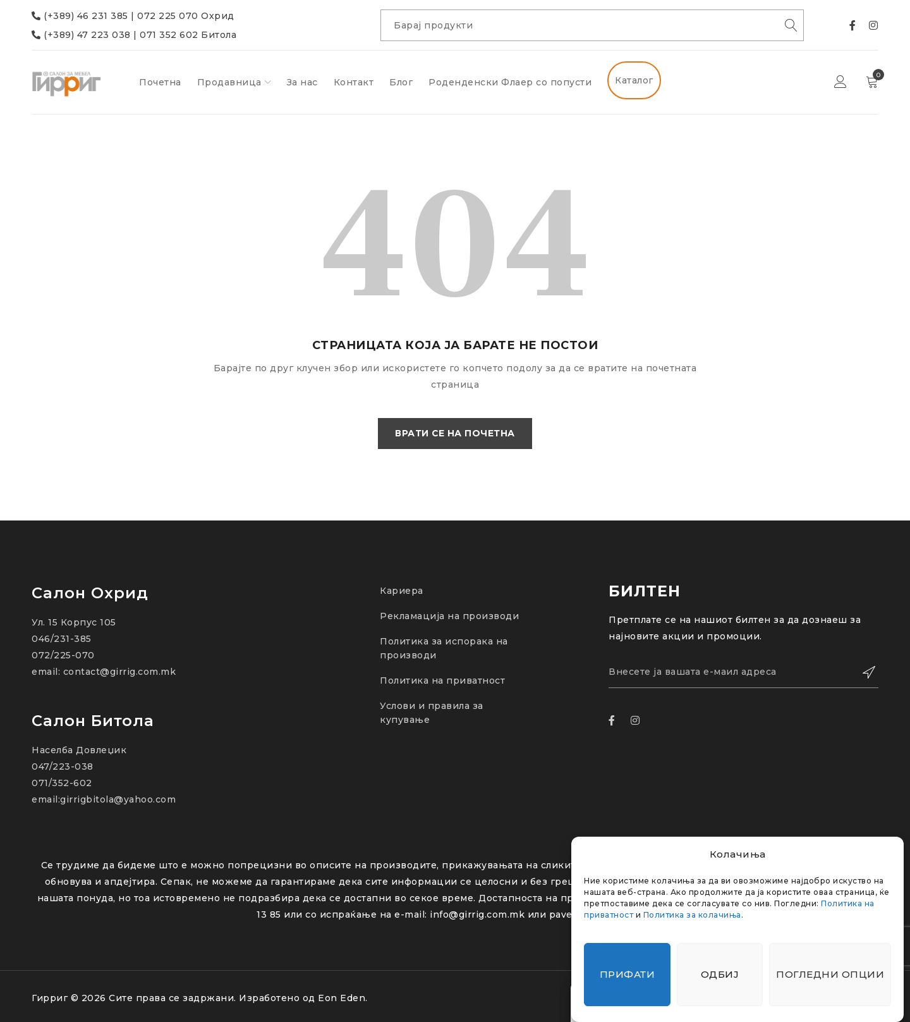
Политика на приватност (442, 680)
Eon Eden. (343, 998)
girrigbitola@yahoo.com (118, 799)
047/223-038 (63, 766)
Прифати (627, 974)
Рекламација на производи (449, 616)
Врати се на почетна (455, 434)
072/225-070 (63, 655)
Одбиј (720, 974)
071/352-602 (62, 783)
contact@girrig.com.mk (119, 671)
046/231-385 (62, 638)
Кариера (401, 590)
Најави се (840, 82)
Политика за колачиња (692, 915)
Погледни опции (830, 974)
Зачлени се (862, 672)
